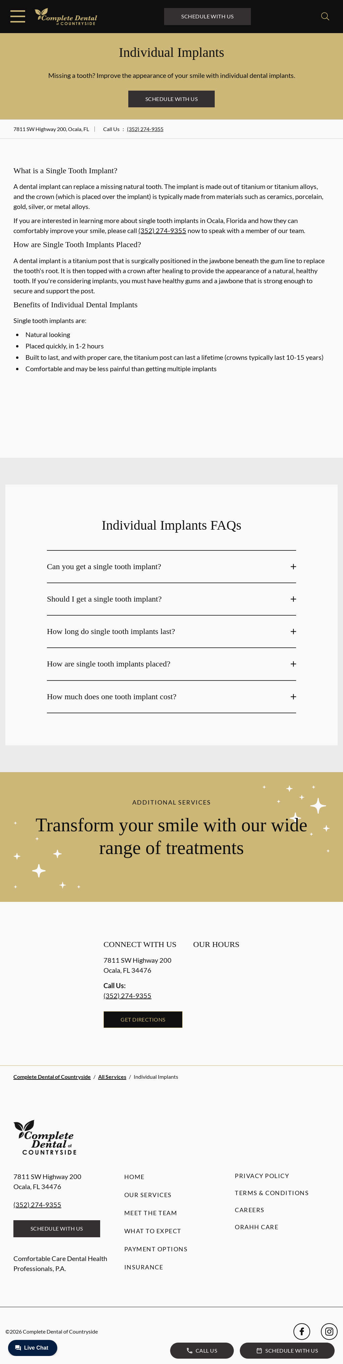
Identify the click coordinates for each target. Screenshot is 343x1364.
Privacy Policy (262, 1175)
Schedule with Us (207, 16)
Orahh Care (256, 1227)
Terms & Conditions (272, 1192)
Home (134, 1176)
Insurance (143, 1267)
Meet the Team (151, 1213)
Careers (250, 1210)
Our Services (148, 1194)
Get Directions (143, 1019)
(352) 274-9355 (145, 129)
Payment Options (156, 1249)
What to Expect (153, 1231)
